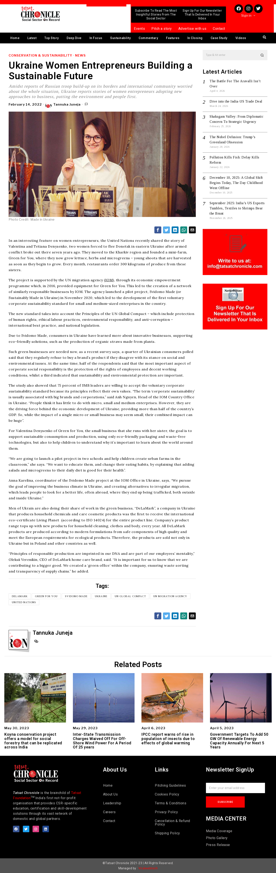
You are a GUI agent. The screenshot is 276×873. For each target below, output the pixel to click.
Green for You (46, 596)
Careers (109, 812)
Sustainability (120, 38)
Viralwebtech (148, 868)
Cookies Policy (167, 794)
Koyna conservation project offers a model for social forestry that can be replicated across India (33, 740)
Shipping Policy (167, 833)
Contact (219, 29)
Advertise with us (192, 29)
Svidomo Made (76, 596)
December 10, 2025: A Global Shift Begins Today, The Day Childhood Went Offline (236, 183)
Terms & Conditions (170, 803)
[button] (262, 55)
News (80, 55)
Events (139, 29)
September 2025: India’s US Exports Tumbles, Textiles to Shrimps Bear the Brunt (237, 208)
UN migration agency (170, 596)
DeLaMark (20, 596)
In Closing (195, 38)
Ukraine (101, 596)
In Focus (95, 38)
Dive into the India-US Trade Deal (236, 101)
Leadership (112, 803)
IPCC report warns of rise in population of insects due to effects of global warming (168, 738)
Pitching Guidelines (170, 785)
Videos (240, 38)
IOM (109, 280)
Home (14, 38)
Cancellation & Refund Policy (172, 822)
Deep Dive (74, 38)
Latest (31, 38)
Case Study (219, 38)
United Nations (24, 602)
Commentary (148, 38)
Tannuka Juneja (63, 104)
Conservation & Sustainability (40, 55)
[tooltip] (157, 229)
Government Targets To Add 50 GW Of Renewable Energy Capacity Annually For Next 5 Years (239, 740)
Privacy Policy (166, 812)
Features (172, 38)
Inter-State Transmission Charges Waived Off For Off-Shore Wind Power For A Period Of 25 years (102, 740)
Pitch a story (161, 29)
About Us (110, 794)
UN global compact (130, 596)
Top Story (51, 38)
